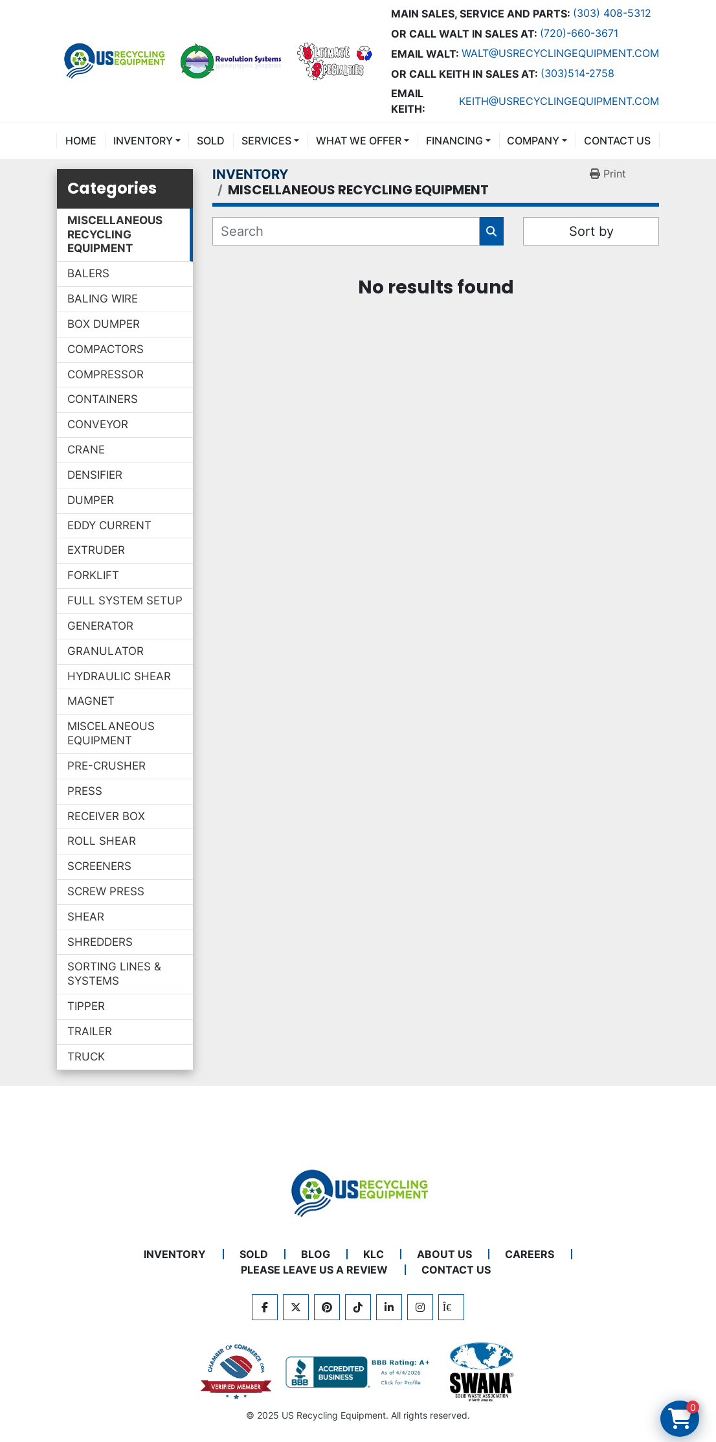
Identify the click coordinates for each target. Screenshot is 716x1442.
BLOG (315, 1254)
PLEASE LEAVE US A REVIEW (314, 1269)
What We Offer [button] (358, 140)
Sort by (591, 231)
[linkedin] (389, 1307)
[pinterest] (327, 1307)
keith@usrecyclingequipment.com (559, 101)
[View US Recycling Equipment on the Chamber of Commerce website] (236, 1372)
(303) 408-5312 (612, 12)
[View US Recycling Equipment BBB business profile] (359, 1372)
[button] (147, 140)
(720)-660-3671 (579, 33)
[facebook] (265, 1307)
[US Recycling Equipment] (358, 1191)
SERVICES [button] (266, 140)
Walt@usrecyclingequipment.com (560, 53)
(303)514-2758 (577, 73)
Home (80, 140)
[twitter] (296, 1307)
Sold (211, 140)
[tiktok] (358, 1307)
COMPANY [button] (533, 140)
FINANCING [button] (454, 140)
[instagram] (420, 1307)
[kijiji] (451, 1307)
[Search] (346, 231)
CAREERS (529, 1254)
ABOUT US (444, 1254)
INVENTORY (143, 140)
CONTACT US (617, 140)
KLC (373, 1254)
